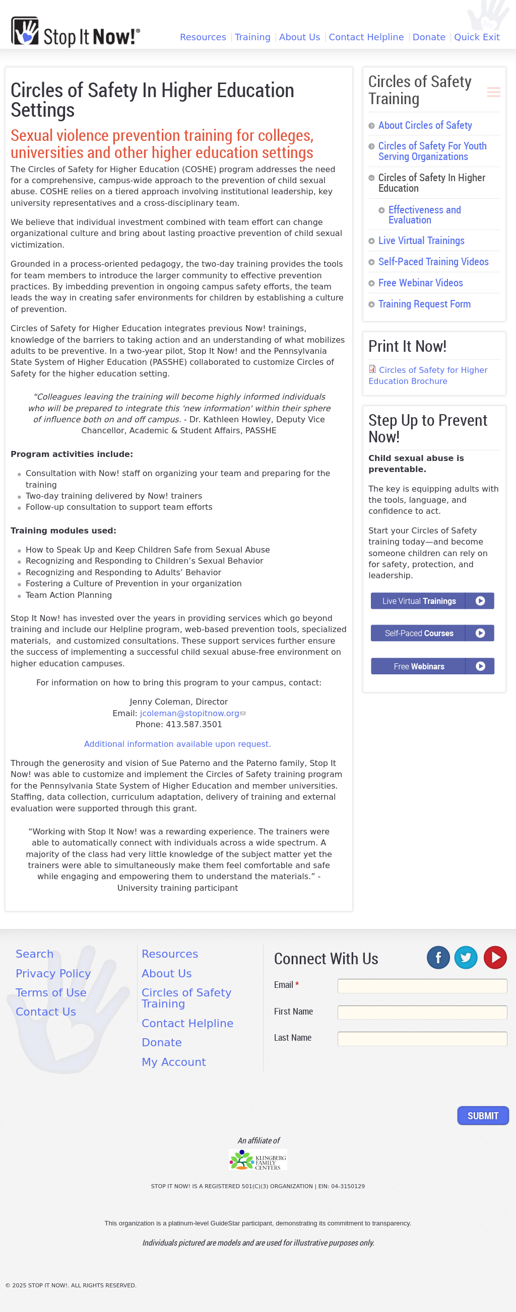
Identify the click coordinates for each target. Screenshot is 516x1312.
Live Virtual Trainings (421, 240)
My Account (174, 1062)
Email (286, 984)
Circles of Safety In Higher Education (431, 182)
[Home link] (75, 32)
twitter (466, 957)
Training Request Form (424, 303)
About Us (299, 37)
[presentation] (350, 1078)
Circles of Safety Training (420, 89)
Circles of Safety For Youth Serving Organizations (432, 150)
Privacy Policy (53, 973)
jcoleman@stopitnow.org (192, 713)
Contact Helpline (366, 37)
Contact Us (46, 1012)
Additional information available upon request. (177, 744)
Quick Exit (477, 37)
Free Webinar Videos (420, 282)
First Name (293, 1011)
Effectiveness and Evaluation (425, 214)
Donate (429, 37)
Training (253, 37)
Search (35, 954)
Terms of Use (51, 992)
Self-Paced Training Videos (433, 261)
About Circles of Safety (425, 125)
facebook (439, 957)
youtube (494, 957)
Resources (203, 37)
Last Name (292, 1037)
